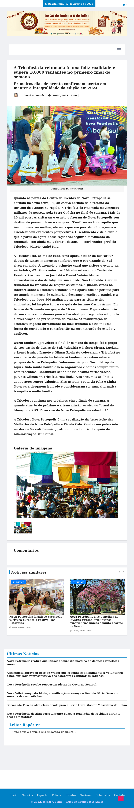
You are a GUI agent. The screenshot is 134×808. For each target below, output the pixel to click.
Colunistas (103, 795)
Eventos (70, 795)
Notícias (27, 795)
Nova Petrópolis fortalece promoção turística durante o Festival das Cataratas (35, 620)
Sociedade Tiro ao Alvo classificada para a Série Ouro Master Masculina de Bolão (67, 705)
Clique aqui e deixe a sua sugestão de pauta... (42, 732)
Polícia (56, 795)
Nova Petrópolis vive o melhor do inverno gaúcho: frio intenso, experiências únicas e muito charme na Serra (96, 621)
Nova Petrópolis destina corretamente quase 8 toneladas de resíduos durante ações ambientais (63, 715)
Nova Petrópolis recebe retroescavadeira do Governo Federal (51, 684)
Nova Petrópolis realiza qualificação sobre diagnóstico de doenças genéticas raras (63, 662)
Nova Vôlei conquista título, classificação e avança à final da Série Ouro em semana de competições (62, 694)
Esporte (42, 795)
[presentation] (119, 572)
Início (13, 795)
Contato (119, 795)
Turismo (18, 582)
